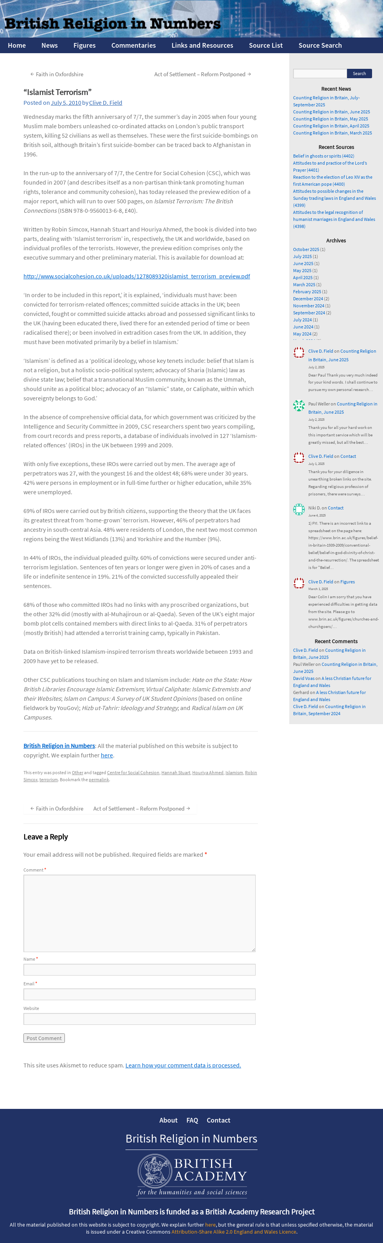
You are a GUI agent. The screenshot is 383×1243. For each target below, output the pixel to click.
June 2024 (303, 327)
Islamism (234, 772)
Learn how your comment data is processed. (183, 1065)
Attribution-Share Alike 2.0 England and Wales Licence (234, 1231)
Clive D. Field (105, 102)
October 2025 (306, 249)
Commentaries (133, 45)
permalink (99, 779)
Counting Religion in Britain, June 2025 (331, 112)
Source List (266, 45)
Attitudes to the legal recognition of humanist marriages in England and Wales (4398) (334, 219)
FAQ (192, 1120)
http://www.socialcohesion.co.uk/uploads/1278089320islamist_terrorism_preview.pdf (136, 276)
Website (31, 1008)
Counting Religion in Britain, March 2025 (332, 133)
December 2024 (308, 298)
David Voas (304, 678)
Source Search (320, 45)
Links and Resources (202, 45)
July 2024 (302, 320)
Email (30, 984)
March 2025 (304, 284)
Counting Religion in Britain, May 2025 (330, 119)
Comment (34, 870)
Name (30, 959)
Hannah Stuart (175, 772)
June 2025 (303, 263)
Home (17, 45)
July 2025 (302, 256)
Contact (348, 456)
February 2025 (307, 291)
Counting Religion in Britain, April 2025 (331, 126)
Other (77, 772)
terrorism (48, 779)
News (49, 45)
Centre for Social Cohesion (133, 772)
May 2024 (302, 334)
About (168, 1120)
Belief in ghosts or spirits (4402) (323, 156)
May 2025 (302, 270)
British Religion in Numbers (59, 746)
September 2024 (309, 313)
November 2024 (308, 306)
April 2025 (303, 277)
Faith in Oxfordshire (56, 74)
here (107, 755)
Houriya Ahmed (208, 772)
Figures (84, 45)
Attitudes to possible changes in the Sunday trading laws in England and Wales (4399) (334, 198)
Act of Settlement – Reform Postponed (203, 74)
